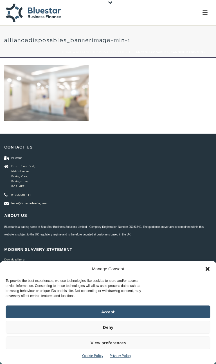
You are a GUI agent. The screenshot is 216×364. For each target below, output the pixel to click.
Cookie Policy (92, 356)
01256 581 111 (21, 194)
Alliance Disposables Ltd (100, 52)
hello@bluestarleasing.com (29, 203)
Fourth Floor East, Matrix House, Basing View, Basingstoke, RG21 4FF (23, 176)
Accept (108, 311)
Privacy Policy (120, 356)
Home (67, 52)
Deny (108, 327)
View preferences (108, 342)
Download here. (14, 259)
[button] (207, 269)
